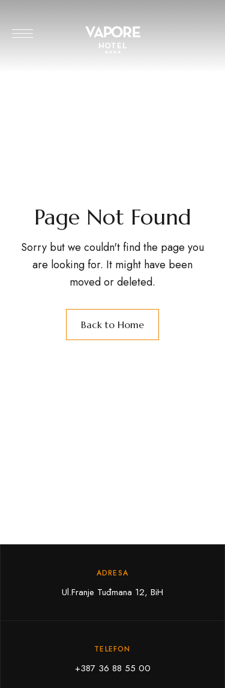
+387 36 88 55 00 (113, 668)
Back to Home (112, 325)
